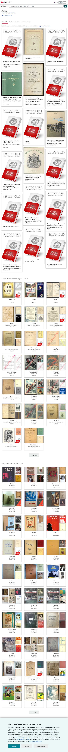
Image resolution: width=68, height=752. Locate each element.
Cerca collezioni (6, 15)
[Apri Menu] (3, 6)
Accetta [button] (14, 746)
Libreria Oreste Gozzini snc (9, 13)
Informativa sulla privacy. (19, 741)
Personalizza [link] (40, 746)
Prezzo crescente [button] (25, 21)
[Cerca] (65, 6)
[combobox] (36, 6)
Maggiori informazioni (42, 26)
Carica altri (34, 455)
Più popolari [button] (5, 21)
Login (60, 2)
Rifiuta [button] (26, 746)
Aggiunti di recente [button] (14, 21)
